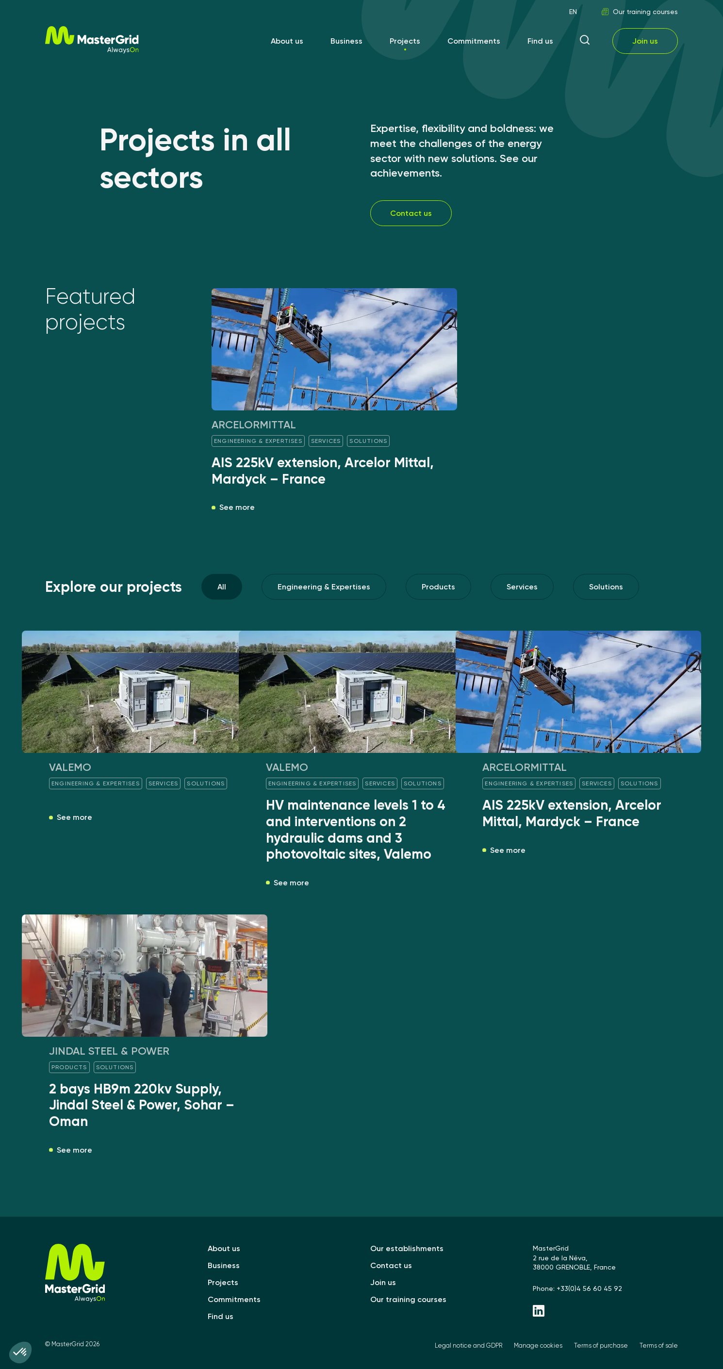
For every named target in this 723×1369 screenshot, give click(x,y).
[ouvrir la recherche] (584, 41)
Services (522, 586)
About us (287, 41)
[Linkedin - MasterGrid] (605, 1312)
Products (438, 586)
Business (346, 41)
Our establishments (407, 1248)
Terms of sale (659, 1345)
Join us (645, 41)
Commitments (473, 41)
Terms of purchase (601, 1345)
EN (573, 12)
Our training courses (639, 12)
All (221, 586)
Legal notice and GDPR (468, 1345)
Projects (405, 41)
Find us (540, 41)
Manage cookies (538, 1345)
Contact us (411, 213)
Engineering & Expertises (324, 586)
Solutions (606, 586)
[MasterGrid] (92, 50)
